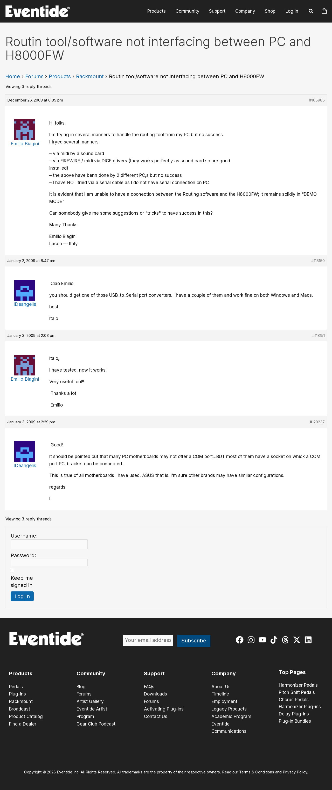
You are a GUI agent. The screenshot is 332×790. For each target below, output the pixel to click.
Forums (34, 76)
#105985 (317, 100)
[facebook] (241, 640)
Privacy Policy (295, 771)
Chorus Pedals (294, 699)
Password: (23, 555)
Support (219, 11)
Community (191, 11)
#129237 (317, 421)
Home (12, 76)
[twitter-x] (298, 640)
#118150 (318, 260)
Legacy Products (229, 708)
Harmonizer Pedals (298, 685)
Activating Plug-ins (164, 708)
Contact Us (155, 715)
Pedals (16, 686)
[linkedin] (309, 640)
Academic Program (231, 715)
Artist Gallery (90, 701)
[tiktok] (275, 640)
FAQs (149, 686)
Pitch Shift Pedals (297, 692)
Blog (81, 686)
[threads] (286, 640)
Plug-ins (17, 694)
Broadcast (19, 708)
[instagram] (252, 640)
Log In (292, 11)
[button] (311, 12)
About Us (221, 686)
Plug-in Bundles (295, 721)
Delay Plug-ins (294, 714)
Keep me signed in (22, 581)
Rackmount (90, 76)
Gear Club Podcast (96, 723)
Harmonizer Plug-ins (300, 707)
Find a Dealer (22, 723)
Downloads (155, 694)
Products (160, 11)
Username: (24, 536)
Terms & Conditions (256, 771)
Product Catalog (26, 715)
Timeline (220, 694)
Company (247, 11)
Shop (270, 11)
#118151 (318, 335)
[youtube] (264, 640)
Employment (224, 701)
